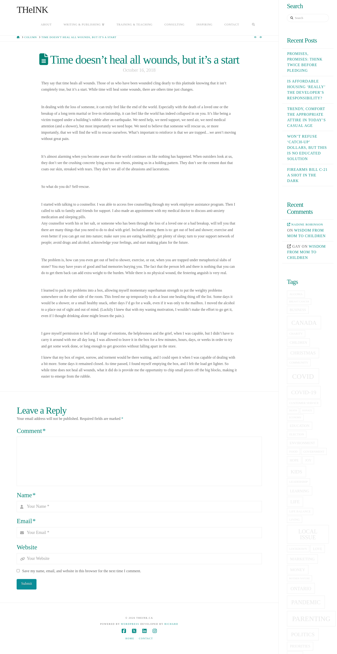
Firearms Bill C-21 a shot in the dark (307, 175)
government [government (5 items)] (313, 451)
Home (129, 638)
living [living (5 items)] (294, 519)
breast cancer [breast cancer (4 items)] (299, 301)
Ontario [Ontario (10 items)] (300, 588)
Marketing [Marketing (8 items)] (302, 559)
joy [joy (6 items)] (308, 460)
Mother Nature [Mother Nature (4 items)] (299, 578)
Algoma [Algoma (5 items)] (295, 294)
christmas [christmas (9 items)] (303, 352)
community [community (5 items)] (298, 362)
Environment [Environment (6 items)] (302, 443)
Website (27, 547)
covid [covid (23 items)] (303, 376)
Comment (31, 430)
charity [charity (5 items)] (296, 333)
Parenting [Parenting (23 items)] (311, 618)
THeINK (32, 9)
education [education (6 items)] (299, 426)
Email (26, 521)
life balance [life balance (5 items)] (300, 511)
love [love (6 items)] (317, 549)
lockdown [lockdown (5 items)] (298, 548)
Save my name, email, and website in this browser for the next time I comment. (81, 571)
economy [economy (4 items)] (295, 417)
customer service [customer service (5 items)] (304, 403)
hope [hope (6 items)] (294, 460)
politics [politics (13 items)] (303, 634)
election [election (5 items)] (296, 434)
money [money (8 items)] (297, 569)
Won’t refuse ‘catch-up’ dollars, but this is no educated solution (307, 147)
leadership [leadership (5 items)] (298, 481)
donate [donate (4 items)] (307, 410)
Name (26, 495)
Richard (171, 624)
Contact (146, 638)
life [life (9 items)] (295, 501)
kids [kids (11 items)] (296, 472)
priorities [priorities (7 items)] (300, 646)
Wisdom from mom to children (306, 252)
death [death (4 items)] (293, 410)
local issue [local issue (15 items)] (307, 534)
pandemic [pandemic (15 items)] (306, 602)
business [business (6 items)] (298, 310)
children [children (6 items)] (298, 342)
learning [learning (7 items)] (299, 491)
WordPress (130, 624)
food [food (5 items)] (293, 451)
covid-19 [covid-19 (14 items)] (303, 392)
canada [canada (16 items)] (304, 323)
